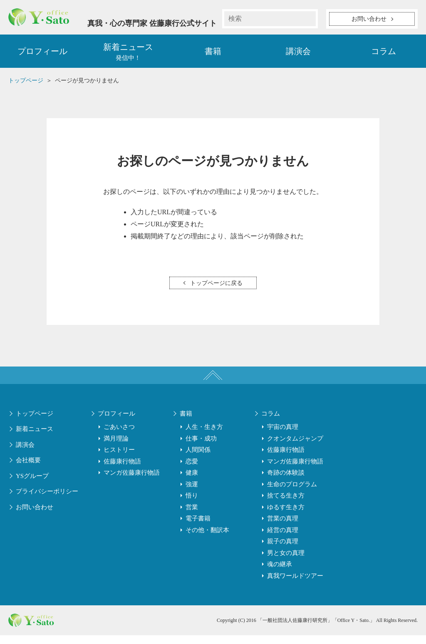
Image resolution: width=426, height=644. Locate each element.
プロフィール (42, 54)
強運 (192, 493)
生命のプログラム (292, 493)
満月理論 (116, 447)
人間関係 (198, 459)
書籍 (213, 54)
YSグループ (32, 484)
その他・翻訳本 (207, 538)
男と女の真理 (286, 561)
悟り (192, 504)
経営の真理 (282, 538)
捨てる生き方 (286, 504)
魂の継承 (279, 573)
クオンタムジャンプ (295, 447)
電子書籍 (198, 527)
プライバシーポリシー (47, 500)
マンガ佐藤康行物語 (132, 481)
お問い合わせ (34, 516)
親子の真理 (282, 550)
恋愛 (192, 470)
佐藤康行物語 (122, 470)
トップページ (34, 422)
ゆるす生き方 (286, 516)
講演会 (298, 54)
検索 (308, 18)
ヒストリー (119, 459)
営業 (192, 516)
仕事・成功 (201, 447)
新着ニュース (34, 438)
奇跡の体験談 (286, 481)
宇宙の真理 (282, 436)
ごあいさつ (119, 436)
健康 (192, 481)
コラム (383, 54)
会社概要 (28, 469)
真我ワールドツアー (295, 584)
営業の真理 (282, 527)
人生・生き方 (204, 436)
